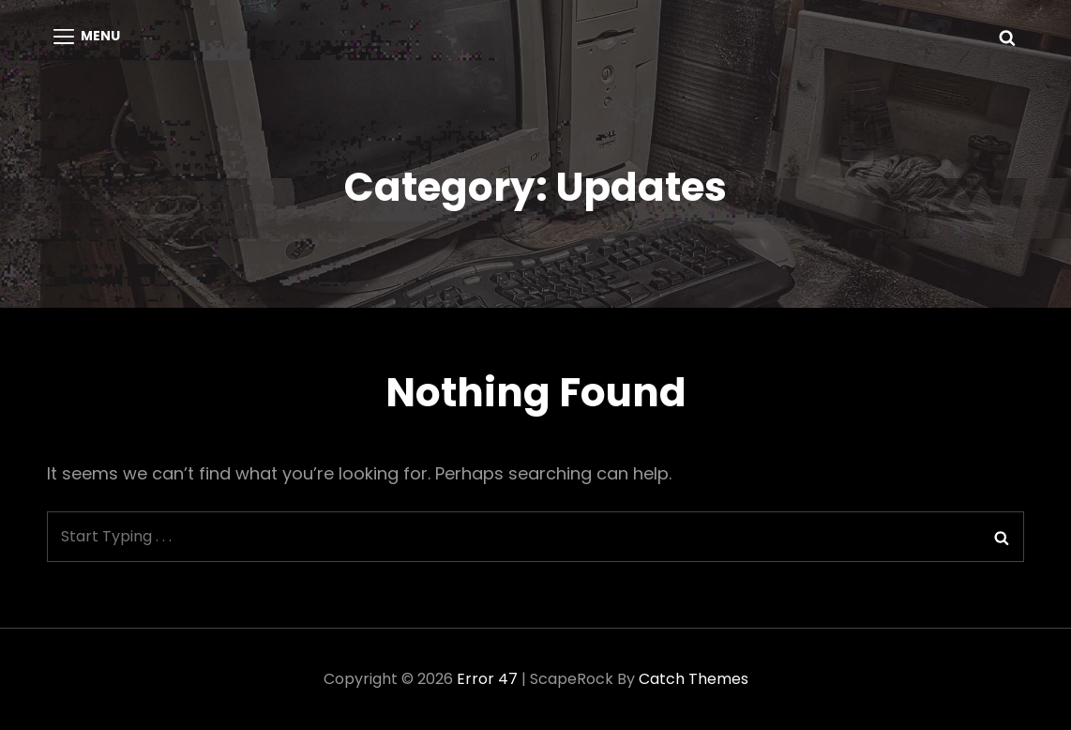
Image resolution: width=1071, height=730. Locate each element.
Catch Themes (693, 679)
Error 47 (487, 679)
